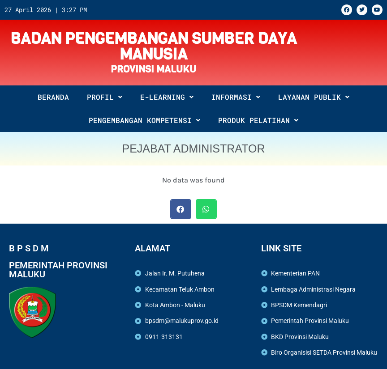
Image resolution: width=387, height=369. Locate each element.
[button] (180, 209)
